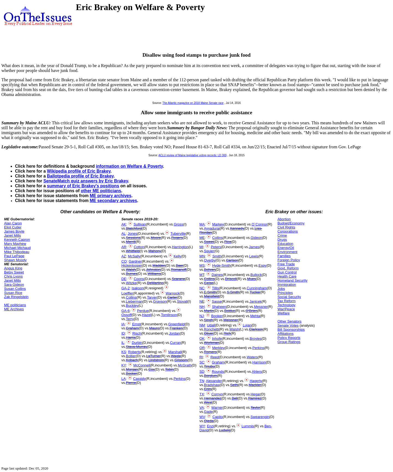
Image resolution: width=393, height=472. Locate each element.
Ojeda (208, 421)
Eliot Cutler (13, 227)
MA (202, 224)
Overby (209, 260)
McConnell (141, 365)
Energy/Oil (286, 248)
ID (123, 333)
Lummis (248, 426)
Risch (136, 333)
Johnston (153, 269)
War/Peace (286, 309)
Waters (252, 357)
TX (202, 394)
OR (202, 348)
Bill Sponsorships (291, 329)
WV (202, 417)
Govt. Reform (288, 268)
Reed (214, 357)
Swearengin (260, 417)
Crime (282, 235)
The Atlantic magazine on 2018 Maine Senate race (193, 102)
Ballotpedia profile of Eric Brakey (80, 176)
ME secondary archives (113, 200)
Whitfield (132, 251)
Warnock (173, 293)
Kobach (132, 360)
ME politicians (15, 305)
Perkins (179, 379)
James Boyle (14, 231)
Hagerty (256, 381)
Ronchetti (211, 329)
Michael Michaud (17, 248)
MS (202, 265)
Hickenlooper (131, 265)
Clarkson (256, 329)
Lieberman (134, 301)
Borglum (210, 376)
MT (202, 275)
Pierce (131, 383)
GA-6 (125, 311)
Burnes (131, 274)
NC (202, 288)
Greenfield (176, 324)
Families (284, 256)
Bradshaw (212, 385)
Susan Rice (13, 293)
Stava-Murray (136, 347)
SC (202, 362)
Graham (132, 328)
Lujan (247, 325)
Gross (178, 224)
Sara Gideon (14, 284)
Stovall (182, 301)
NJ (202, 316)
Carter (172, 297)
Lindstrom (156, 360)
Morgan (132, 369)
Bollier (131, 356)
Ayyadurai (212, 228)
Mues (251, 279)
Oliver (208, 333)
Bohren (209, 269)
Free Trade (286, 264)
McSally (134, 256)
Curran (175, 343)
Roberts (134, 352)
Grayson (159, 301)
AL (123, 234)
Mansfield (211, 296)
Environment (287, 252)
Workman (211, 343)
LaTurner (153, 356)
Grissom (180, 360)
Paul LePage (14, 256)
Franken (176, 328)
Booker (131, 373)
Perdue (142, 311)
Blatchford (134, 228)
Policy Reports (289, 338)
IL (122, 343)
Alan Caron (13, 223)
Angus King (13, 268)
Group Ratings (289, 342)
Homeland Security (293, 280)
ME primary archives (111, 195)
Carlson (232, 260)
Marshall (174, 352)
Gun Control (287, 272)
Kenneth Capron (17, 239)
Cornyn (217, 394)
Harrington (180, 247)
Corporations (288, 231)
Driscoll (231, 279)
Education (285, 244)
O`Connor (259, 224)
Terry (130, 319)
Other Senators (290, 321)
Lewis (253, 256)
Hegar (255, 394)
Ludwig (224, 430)
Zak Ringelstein (16, 297)
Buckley (132, 305)
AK (123, 224)
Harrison (259, 362)
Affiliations (286, 334)
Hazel (146, 315)
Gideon (256, 238)
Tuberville (178, 234)
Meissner (231, 320)
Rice (227, 242)
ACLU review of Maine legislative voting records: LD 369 (192, 155)
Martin (209, 311)
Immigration (287, 284)
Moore (156, 238)
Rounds (218, 371)
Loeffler (127, 293)
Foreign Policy (289, 260)
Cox (151, 369)
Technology (287, 305)
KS (123, 352)
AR (123, 247)
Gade (208, 412)
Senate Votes (288, 325)
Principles (285, 293)
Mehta (255, 316)
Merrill (130, 242)
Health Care (287, 276)
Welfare (284, 313)
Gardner (135, 261)
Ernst (136, 324)
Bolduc (229, 311)
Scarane (178, 279)
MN (202, 256)
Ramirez (254, 398)
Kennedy (237, 228)
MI (201, 247)
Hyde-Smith (221, 265)
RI (201, 357)
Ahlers (257, 371)
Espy (262, 265)
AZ (123, 256)
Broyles (255, 338)
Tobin (169, 369)
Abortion (284, 219)
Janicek (255, 301)
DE (123, 279)
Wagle (176, 356)
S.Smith (233, 292)
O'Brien (251, 311)
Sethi (234, 385)
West (208, 402)
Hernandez (212, 398)
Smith (216, 256)
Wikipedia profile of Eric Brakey (79, 171)
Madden (159, 265)
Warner (217, 407)
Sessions (133, 238)
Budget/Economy (291, 223)
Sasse (217, 301)
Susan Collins (15, 289)
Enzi (210, 426)
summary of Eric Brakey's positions (83, 186)
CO (124, 261)
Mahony (154, 251)
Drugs (282, 239)
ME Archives (14, 309)
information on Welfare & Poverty (129, 166)
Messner (261, 307)
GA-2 (125, 288)
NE (202, 301)
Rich (227, 333)
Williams (154, 274)
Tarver (152, 297)
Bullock (256, 275)
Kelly (177, 256)
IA (123, 324)
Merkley (218, 348)
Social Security (289, 297)
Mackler (255, 385)
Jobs (281, 289)
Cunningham (257, 288)
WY (202, 426)
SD (202, 371)
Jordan (174, 333)
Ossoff (126, 315)
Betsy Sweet (14, 272)
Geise (208, 283)
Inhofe (217, 338)
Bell (235, 398)
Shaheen (219, 307)
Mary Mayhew (15, 244)
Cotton (139, 247)
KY (123, 365)
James (254, 247)
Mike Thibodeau (16, 252)
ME (202, 238)
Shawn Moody (15, 260)
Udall (211, 325)
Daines (217, 275)
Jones (132, 234)
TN (202, 381)
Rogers (177, 238)
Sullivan (139, 224)
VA (202, 407)
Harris (130, 337)
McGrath (185, 365)
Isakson (138, 288)
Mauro (154, 328)
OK (202, 338)
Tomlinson (169, 315)
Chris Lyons (13, 276)
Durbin (137, 343)
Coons (139, 279)
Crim (207, 389)
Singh (208, 320)
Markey (218, 224)
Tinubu (209, 366)
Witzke (131, 283)
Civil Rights (286, 227)
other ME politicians (101, 190)
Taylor (255, 407)
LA (123, 379)
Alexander (214, 381)
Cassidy (139, 379)
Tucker (255, 292)
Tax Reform (287, 301)
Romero (210, 352)
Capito (217, 417)
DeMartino (155, 283)
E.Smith (210, 292)
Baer (179, 265)
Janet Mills (12, 235)
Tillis (215, 288)
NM (202, 325)
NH (202, 307)
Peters (216, 247)
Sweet (209, 242)
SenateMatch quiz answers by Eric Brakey (85, 181)
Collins (131, 297)
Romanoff (178, 269)
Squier (209, 251)
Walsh (131, 269)
